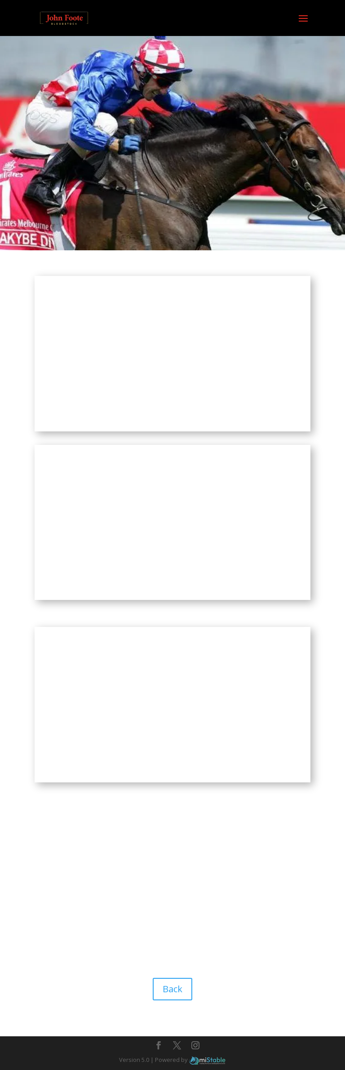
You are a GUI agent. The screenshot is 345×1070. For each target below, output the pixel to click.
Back (172, 989)
